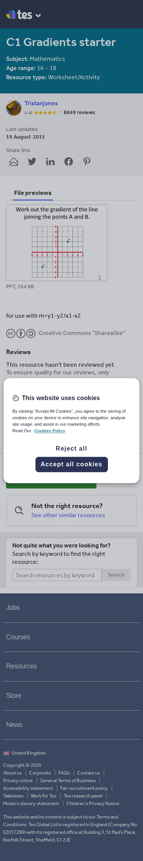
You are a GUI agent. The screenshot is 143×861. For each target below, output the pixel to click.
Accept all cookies (71, 464)
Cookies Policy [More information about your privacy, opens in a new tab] (49, 430)
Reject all (71, 448)
